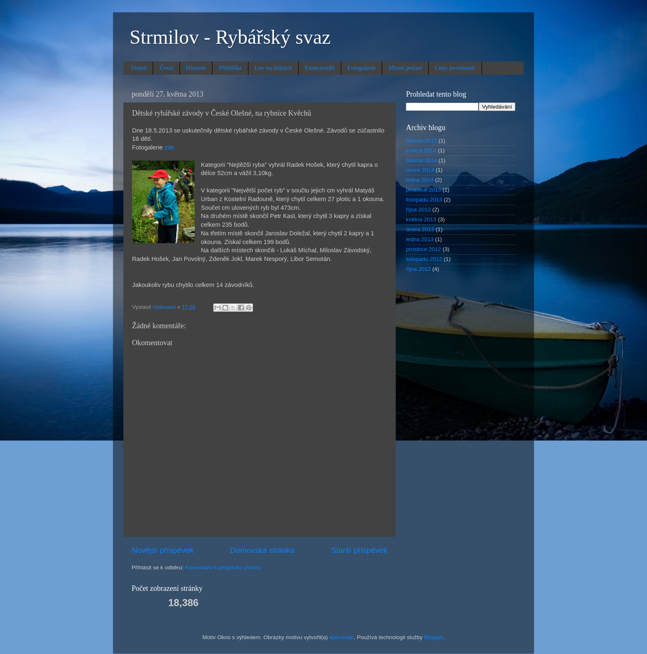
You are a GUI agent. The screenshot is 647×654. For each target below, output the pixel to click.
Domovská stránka (262, 550)
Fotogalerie (361, 67)
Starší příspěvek (359, 550)
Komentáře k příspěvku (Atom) (223, 567)
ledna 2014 (420, 180)
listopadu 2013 (424, 200)
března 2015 (421, 140)
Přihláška (230, 67)
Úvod (166, 67)
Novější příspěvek (163, 550)
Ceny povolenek (455, 67)
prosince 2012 (423, 249)
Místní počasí (405, 67)
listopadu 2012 (424, 259)
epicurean (341, 637)
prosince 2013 (423, 190)
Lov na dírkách (273, 67)
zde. (170, 147)
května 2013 (421, 219)
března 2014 (421, 160)
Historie (196, 67)
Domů (139, 67)
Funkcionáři (320, 67)
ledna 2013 (420, 239)
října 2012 (418, 269)
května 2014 (421, 150)
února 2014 (420, 170)
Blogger (433, 637)
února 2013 (420, 229)
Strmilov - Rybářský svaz (230, 37)
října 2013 (418, 209)
